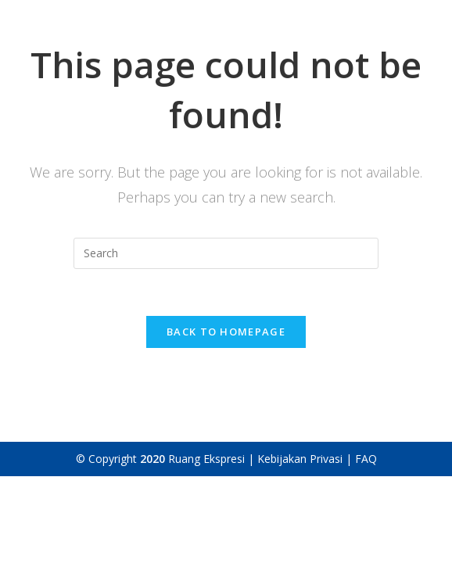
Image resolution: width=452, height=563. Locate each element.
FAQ (366, 458)
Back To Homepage (226, 332)
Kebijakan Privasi (301, 458)
